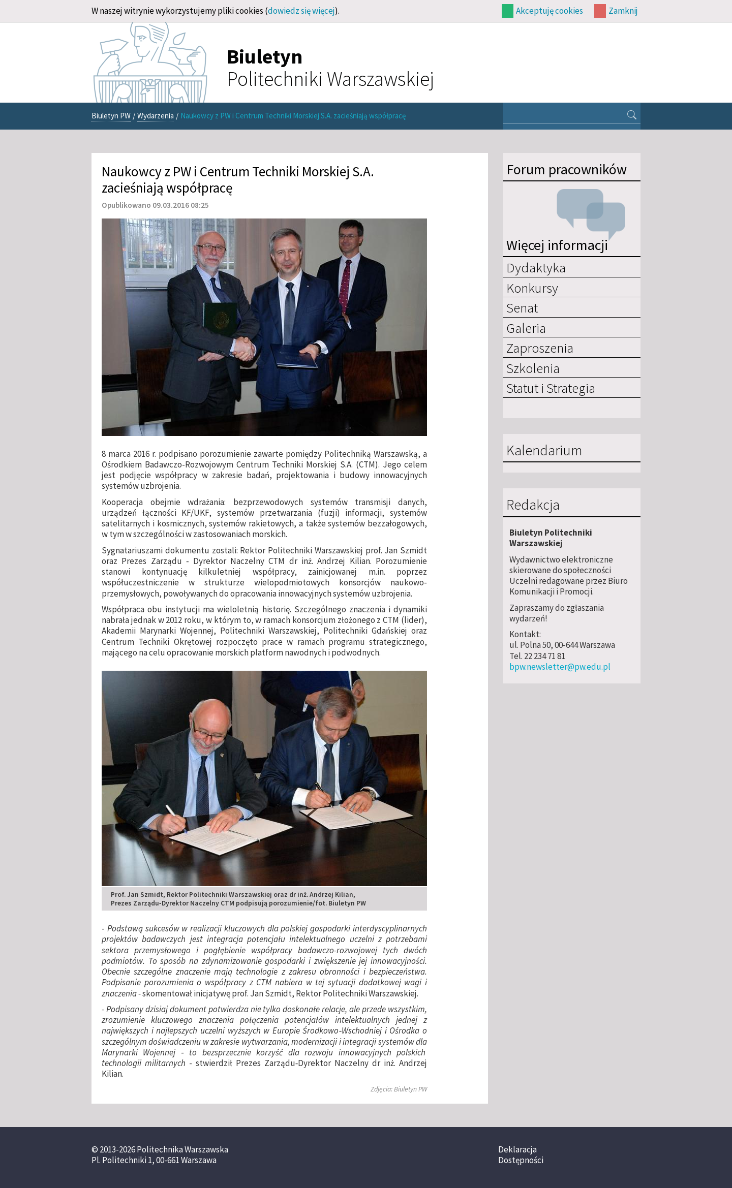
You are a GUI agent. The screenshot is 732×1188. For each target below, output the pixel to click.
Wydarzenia (155, 115)
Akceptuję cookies (549, 10)
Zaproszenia (539, 347)
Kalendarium (544, 450)
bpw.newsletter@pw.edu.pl (560, 666)
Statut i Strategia (550, 387)
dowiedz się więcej (301, 10)
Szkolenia (533, 367)
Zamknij (623, 10)
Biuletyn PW (111, 115)
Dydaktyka (536, 267)
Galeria (526, 327)
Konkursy (532, 287)
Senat (522, 307)
